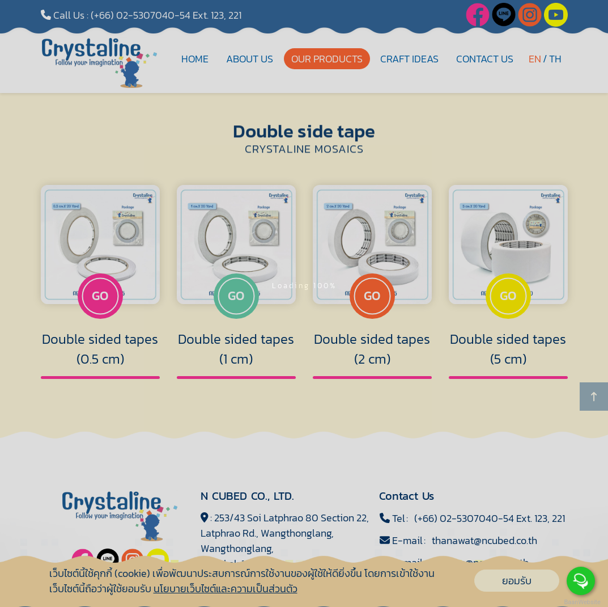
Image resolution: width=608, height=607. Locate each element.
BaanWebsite (581, 602)
